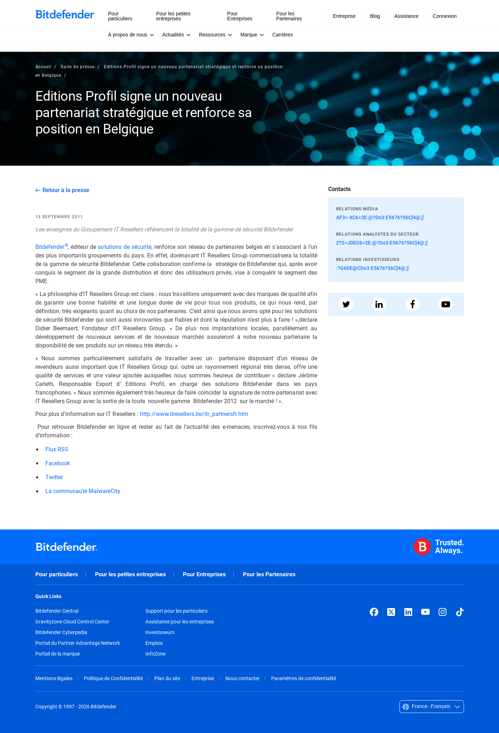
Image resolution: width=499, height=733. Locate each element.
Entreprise (202, 678)
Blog (375, 16)
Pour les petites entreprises (130, 574)
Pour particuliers (56, 574)
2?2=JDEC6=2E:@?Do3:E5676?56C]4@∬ (382, 242)
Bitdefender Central (56, 611)
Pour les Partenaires (269, 574)
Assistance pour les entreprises (179, 621)
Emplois (154, 643)
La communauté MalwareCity (82, 490)
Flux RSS (57, 449)
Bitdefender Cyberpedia (61, 632)
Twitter (54, 477)
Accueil (43, 66)
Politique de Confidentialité (113, 678)
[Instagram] (442, 612)
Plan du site (167, 678)
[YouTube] (425, 612)
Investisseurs (160, 632)
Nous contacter (242, 678)
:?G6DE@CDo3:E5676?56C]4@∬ (372, 268)
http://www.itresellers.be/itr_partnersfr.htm (194, 413)
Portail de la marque (57, 654)
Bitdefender (51, 246)
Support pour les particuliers (176, 611)
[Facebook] (374, 612)
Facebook (57, 463)
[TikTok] (459, 612)
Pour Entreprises (204, 574)
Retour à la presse (66, 190)
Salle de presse (77, 66)
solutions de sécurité (124, 246)
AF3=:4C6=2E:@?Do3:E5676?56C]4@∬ (380, 217)
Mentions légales (54, 678)
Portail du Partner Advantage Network (77, 643)
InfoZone (155, 654)
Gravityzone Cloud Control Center (72, 621)
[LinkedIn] (408, 612)
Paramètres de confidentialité (303, 678)
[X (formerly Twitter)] (391, 612)
